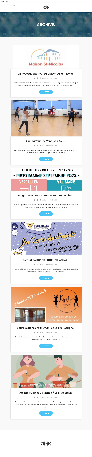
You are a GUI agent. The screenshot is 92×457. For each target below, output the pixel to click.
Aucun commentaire (48, 78)
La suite (46, 92)
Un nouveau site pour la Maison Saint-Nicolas (45, 73)
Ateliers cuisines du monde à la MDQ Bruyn (45, 392)
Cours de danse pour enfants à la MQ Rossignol (45, 328)
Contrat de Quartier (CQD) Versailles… (45, 260)
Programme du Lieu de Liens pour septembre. (45, 195)
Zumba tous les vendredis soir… (45, 141)
